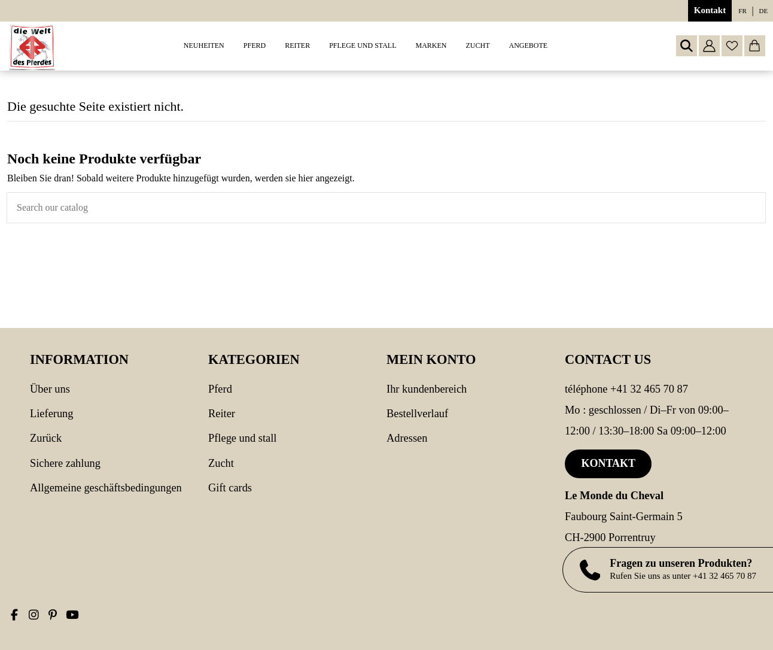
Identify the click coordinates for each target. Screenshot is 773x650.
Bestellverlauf (417, 414)
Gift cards (230, 488)
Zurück (46, 438)
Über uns (50, 389)
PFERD (220, 389)
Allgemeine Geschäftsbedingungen (106, 488)
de (763, 10)
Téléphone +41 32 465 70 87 (626, 389)
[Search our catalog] (756, 207)
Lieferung (52, 414)
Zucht (221, 463)
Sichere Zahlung (65, 463)
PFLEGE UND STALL (242, 438)
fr (742, 10)
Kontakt (710, 10)
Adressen (406, 438)
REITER (221, 414)
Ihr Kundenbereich (426, 389)
